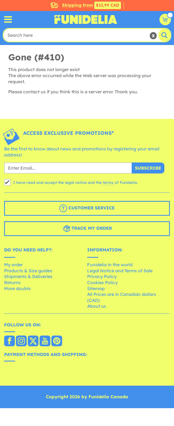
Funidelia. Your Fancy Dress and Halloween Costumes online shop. (85, 19)
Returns (12, 282)
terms (108, 182)
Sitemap (96, 288)
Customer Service (87, 208)
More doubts (17, 288)
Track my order (87, 228)
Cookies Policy (102, 282)
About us (96, 306)
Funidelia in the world (109, 264)
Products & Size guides (28, 270)
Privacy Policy (102, 276)
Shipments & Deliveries (28, 276)
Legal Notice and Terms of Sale (120, 270)
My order (13, 264)
